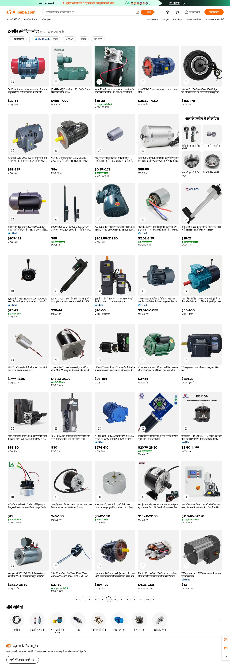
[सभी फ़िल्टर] (17, 39)
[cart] (181, 12)
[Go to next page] (153, 599)
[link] (226, 640)
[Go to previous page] (77, 599)
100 (147, 599)
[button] (226, 656)
